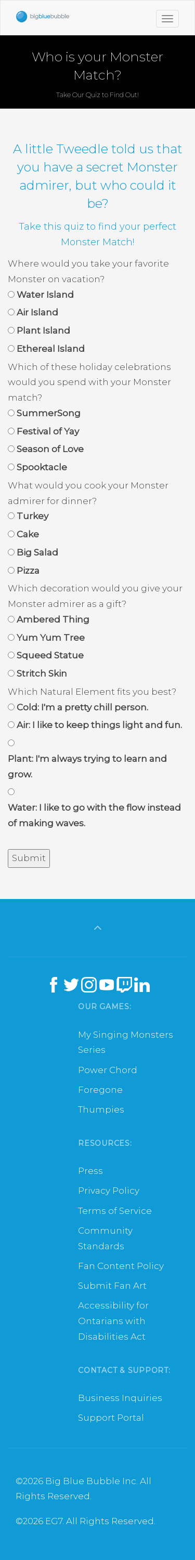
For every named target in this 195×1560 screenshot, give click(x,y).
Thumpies (101, 1109)
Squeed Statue (50, 655)
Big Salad (37, 552)
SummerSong (49, 413)
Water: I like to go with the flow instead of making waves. (94, 815)
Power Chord (107, 1070)
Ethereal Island (51, 348)
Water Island (45, 294)
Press (90, 1171)
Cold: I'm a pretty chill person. (82, 707)
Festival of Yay (48, 431)
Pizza (28, 570)
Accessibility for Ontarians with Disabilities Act (113, 1321)
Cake (28, 534)
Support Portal (111, 1417)
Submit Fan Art (112, 1285)
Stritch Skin (42, 673)
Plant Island (43, 330)
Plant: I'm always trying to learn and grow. (87, 766)
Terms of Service (115, 1211)
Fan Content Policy (121, 1266)
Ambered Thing (53, 619)
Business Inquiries (120, 1398)
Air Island (37, 312)
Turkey (32, 516)
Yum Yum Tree (51, 637)
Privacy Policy (108, 1190)
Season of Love (50, 449)
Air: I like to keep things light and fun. (99, 725)
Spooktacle (42, 467)
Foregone (100, 1090)
